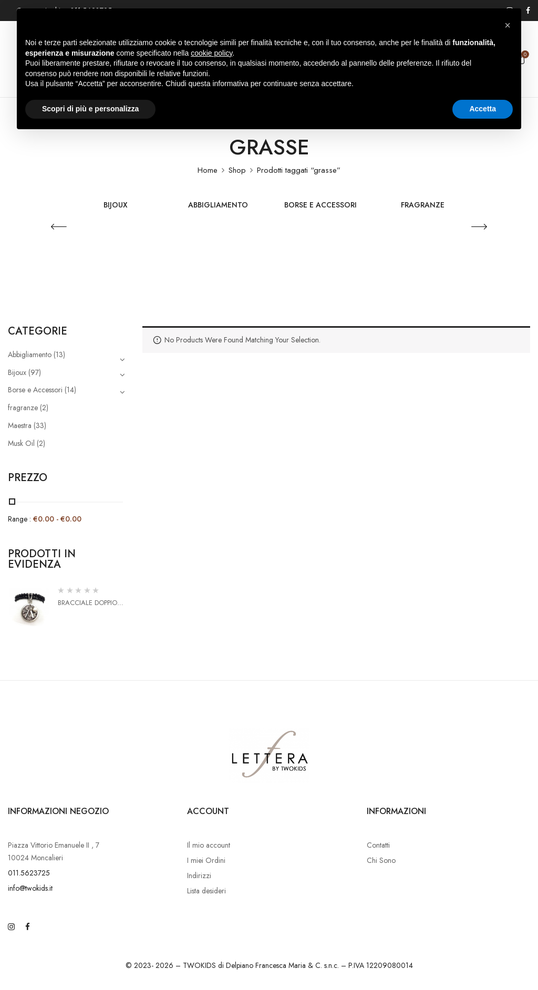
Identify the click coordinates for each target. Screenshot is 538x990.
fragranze (422, 205)
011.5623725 (29, 873)
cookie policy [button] (211, 53)
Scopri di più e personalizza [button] (90, 109)
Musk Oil (21, 443)
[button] (507, 25)
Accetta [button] (482, 109)
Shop (237, 170)
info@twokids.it (30, 888)
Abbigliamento (218, 205)
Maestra (20, 425)
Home (208, 170)
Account (208, 811)
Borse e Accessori (320, 205)
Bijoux (116, 205)
